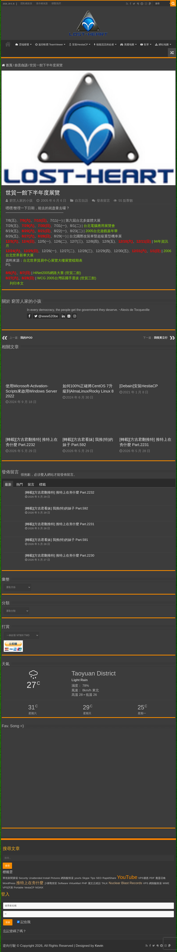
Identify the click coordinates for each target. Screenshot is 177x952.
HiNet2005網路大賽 (48, 273)
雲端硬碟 (22, 44)
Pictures (55, 878)
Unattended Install (39, 878)
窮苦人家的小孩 (21, 200)
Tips (92, 878)
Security (23, 878)
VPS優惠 (143, 878)
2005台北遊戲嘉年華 (101, 231)
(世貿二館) (73, 273)
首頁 (8, 44)
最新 (8, 484)
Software (63, 883)
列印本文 (17, 283)
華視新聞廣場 (10, 878)
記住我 (23, 922)
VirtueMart (75, 883)
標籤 (42, 484)
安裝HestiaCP (78, 44)
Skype (85, 878)
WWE (166, 883)
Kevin (99, 946)
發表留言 (103, 200)
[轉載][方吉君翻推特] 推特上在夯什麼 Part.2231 (59, 524)
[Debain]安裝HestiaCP (138, 386)
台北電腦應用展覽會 (99, 226)
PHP (84, 883)
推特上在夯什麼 (29, 883)
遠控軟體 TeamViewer (49, 44)
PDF (152, 878)
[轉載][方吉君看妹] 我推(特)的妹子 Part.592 (56, 508)
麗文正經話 (94, 883)
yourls (77, 878)
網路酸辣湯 (67, 878)
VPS (145, 883)
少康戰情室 (50, 883)
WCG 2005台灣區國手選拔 (58, 278)
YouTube (127, 877)
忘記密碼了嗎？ (14, 931)
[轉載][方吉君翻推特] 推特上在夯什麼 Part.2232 (59, 492)
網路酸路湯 (155, 883)
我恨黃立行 (161, 337)
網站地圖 (162, 44)
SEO (99, 878)
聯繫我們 (56, 3)
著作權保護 (42, 3)
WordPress (9, 883)
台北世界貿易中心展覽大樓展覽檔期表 (52, 260)
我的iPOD (26, 337)
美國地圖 (127, 44)
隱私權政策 (26, 3)
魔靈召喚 (160, 878)
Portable (18, 887)
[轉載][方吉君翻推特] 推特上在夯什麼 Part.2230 (59, 555)
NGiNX (39, 887)
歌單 (144, 44)
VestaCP (29, 887)
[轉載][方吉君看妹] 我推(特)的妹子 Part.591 (56, 540)
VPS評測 (8, 887)
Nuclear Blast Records (125, 883)
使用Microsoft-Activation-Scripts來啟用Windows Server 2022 (31, 391)
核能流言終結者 (104, 44)
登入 (44, 474)
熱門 (19, 484)
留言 (31, 484)
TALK (105, 883)
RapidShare (109, 878)
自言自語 (21, 65)
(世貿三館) (88, 278)
